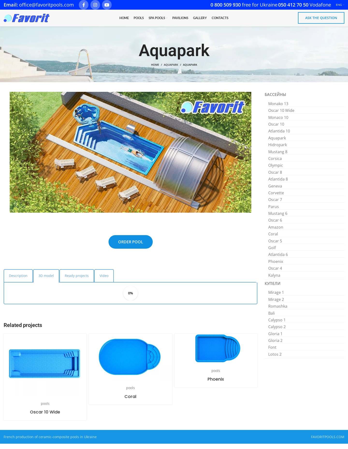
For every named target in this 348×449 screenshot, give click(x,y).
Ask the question (321, 20)
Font (272, 352)
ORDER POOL (130, 247)
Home (155, 70)
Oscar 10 (276, 129)
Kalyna (274, 280)
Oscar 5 (275, 246)
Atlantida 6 (278, 259)
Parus (273, 211)
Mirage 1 (276, 297)
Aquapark (171, 70)
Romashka (277, 311)
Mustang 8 (277, 156)
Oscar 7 (275, 204)
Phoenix (216, 384)
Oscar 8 (275, 177)
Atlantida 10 (279, 136)
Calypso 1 (277, 325)
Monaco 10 (278, 122)
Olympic (275, 170)
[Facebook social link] (83, 5)
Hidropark (277, 149)
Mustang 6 (277, 218)
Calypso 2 (277, 331)
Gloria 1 (275, 338)
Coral (130, 401)
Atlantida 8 (278, 184)
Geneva (275, 191)
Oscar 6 (275, 225)
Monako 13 (278, 108)
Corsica (275, 163)
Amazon (275, 232)
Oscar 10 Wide (45, 416)
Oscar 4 (275, 273)
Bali (271, 318)
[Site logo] (27, 20)
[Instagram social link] (95, 5)
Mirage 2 (276, 304)
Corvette (276, 198)
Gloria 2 (275, 345)
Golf (272, 252)
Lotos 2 (275, 359)
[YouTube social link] (107, 5)
